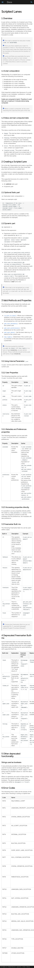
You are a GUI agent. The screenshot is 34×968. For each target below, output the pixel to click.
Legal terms (19, 966)
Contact (23, 966)
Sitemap (28, 966)
